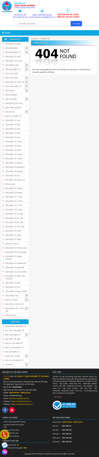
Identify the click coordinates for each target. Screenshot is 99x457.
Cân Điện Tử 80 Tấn (14, 222)
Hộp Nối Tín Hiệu (13, 339)
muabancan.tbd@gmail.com (19, 398)
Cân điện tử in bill (14, 61)
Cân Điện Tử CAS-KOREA (16, 272)
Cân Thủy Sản (11, 78)
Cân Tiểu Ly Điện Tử (14, 304)
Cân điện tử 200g (13, 235)
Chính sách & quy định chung (14, 422)
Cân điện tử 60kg (13, 150)
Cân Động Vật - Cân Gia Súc (16, 309)
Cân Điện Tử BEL (12, 175)
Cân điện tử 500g (13, 239)
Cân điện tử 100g (13, 231)
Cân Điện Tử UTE (12, 287)
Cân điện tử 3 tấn (13, 205)
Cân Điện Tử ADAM (13, 171)
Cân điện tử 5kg (12, 133)
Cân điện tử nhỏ (13, 56)
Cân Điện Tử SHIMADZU (15, 263)
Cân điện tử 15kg (13, 141)
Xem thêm (58, 397)
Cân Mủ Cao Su (12, 243)
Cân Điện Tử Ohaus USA (16, 248)
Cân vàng (9, 90)
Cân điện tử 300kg (13, 188)
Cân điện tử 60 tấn (14, 218)
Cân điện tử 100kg (13, 154)
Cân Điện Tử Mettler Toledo (15, 277)
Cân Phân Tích (12, 295)
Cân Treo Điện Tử (13, 86)
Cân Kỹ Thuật (11, 300)
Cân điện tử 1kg (12, 120)
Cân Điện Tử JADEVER (14, 267)
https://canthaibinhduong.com (22, 404)
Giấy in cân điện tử (14, 360)
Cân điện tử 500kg (13, 192)
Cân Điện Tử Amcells (15, 180)
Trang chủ (34, 39)
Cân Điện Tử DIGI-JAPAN (15, 252)
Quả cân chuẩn (12, 356)
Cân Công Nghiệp (13, 107)
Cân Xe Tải (10, 112)
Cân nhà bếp (11, 99)
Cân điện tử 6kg (12, 137)
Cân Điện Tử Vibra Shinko (13, 257)
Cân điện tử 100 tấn (14, 226)
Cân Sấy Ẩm (10, 315)
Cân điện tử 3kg (12, 129)
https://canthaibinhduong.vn (22, 401)
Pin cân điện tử (12, 352)
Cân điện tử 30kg (13, 146)
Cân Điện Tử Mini (13, 44)
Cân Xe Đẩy (10, 184)
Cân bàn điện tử (13, 52)
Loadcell (9, 364)
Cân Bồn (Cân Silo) (14, 103)
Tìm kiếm (76, 24)
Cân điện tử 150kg (13, 158)
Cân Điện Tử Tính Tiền (15, 82)
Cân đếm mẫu (11, 48)
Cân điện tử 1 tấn (13, 197)
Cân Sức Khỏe (11, 73)
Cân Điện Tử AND (13, 283)
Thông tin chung (9, 417)
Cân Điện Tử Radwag (15, 167)
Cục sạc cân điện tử (14, 330)
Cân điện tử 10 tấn (14, 214)
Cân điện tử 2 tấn (13, 201)
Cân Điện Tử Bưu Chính (16, 291)
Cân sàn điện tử (12, 69)
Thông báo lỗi (45, 39)
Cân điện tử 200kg (13, 163)
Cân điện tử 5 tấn (13, 209)
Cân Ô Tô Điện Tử (13, 116)
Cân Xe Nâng (11, 95)
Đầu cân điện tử (13, 335)
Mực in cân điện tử (14, 347)
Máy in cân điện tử (14, 343)
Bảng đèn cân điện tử (15, 326)
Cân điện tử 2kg (12, 124)
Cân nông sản (12, 65)
